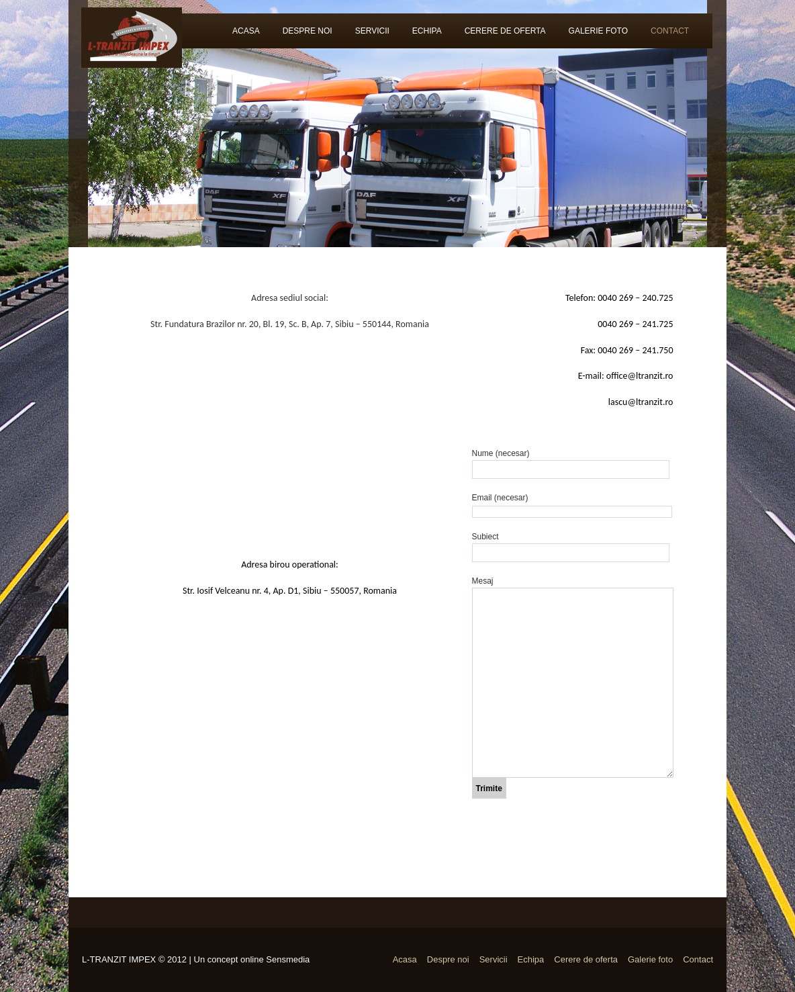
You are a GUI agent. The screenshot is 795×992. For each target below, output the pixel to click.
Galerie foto (598, 31)
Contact (670, 31)
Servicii (372, 31)
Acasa (246, 31)
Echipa (427, 31)
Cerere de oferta (505, 31)
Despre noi (307, 31)
